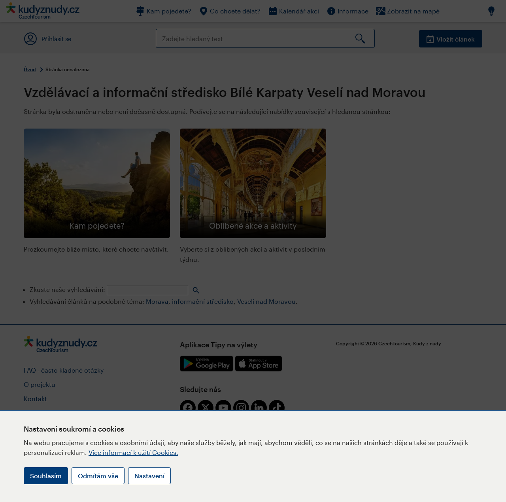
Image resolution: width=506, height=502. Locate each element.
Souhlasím (46, 475)
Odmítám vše (98, 475)
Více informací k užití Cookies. (133, 452)
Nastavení (149, 475)
